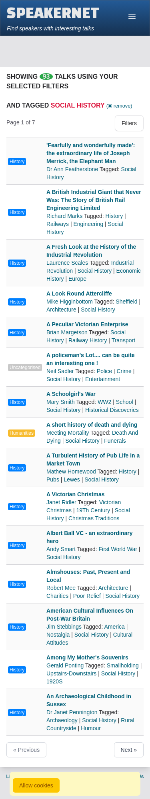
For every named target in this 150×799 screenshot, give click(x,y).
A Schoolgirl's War (71, 394)
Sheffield (126, 301)
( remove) (119, 106)
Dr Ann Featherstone (73, 169)
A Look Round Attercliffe (79, 293)
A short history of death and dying (91, 424)
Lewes (72, 479)
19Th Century (93, 510)
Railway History (87, 340)
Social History (95, 271)
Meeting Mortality (68, 432)
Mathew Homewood (71, 471)
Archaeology (62, 720)
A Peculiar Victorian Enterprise (87, 324)
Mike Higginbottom (70, 301)
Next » (129, 750)
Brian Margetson (67, 332)
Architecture (61, 309)
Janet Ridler (62, 502)
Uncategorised (25, 367)
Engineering (88, 224)
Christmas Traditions (94, 518)
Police (104, 371)
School (124, 402)
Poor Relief (87, 596)
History (17, 161)
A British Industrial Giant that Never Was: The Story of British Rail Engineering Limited (93, 200)
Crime (123, 371)
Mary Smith (61, 402)
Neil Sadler (60, 371)
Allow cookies (36, 785)
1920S (54, 681)
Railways (57, 224)
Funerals (115, 440)
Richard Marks (65, 216)
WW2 (104, 402)
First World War (118, 549)
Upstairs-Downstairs (71, 673)
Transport (123, 340)
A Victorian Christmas (75, 494)
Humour (91, 728)
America (114, 626)
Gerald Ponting (65, 665)
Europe (77, 279)
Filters (129, 123)
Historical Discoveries (112, 410)
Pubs (52, 479)
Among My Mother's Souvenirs (87, 657)
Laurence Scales (68, 263)
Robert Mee (61, 588)
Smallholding (123, 665)
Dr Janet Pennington (72, 712)
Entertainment (102, 379)
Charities (57, 596)
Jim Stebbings (64, 626)
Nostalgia (58, 634)
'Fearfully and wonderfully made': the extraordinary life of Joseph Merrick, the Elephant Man (90, 153)
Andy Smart (61, 549)
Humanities (22, 433)
